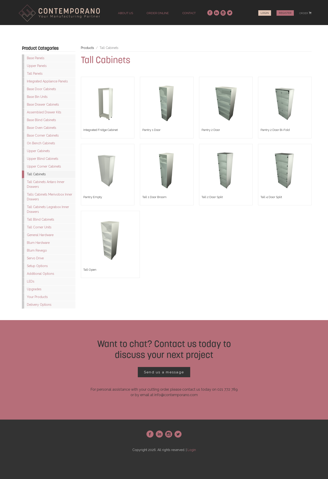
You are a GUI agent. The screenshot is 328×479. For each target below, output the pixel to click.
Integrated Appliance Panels (47, 81)
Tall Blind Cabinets (40, 219)
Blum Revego (37, 250)
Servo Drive (35, 258)
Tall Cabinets (36, 174)
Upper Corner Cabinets (44, 166)
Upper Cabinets (38, 151)
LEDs (30, 281)
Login (265, 13)
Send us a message (164, 372)
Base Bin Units (37, 97)
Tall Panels (35, 73)
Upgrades (34, 289)
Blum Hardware (38, 243)
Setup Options (37, 266)
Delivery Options (39, 304)
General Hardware (40, 235)
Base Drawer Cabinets (43, 104)
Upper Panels (37, 66)
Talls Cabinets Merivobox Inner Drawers (49, 197)
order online (158, 13)
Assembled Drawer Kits (44, 112)
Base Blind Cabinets (41, 120)
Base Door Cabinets (41, 89)
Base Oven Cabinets (41, 128)
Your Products (37, 297)
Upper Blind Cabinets (42, 159)
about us (125, 13)
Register (285, 13)
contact (189, 13)
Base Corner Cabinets (43, 135)
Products (87, 48)
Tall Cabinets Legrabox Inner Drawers (48, 209)
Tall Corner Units (39, 227)
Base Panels (35, 58)
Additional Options (40, 273)
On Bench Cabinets (41, 143)
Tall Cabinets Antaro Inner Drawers (45, 184)
